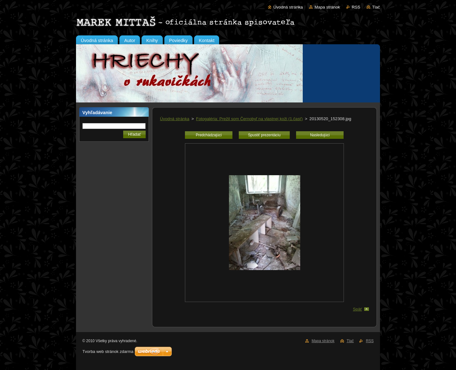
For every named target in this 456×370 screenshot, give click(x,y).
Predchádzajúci (209, 135)
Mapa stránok (327, 7)
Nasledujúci (320, 135)
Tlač (376, 7)
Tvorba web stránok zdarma (107, 351)
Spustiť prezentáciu (264, 135)
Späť (357, 309)
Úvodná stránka (288, 7)
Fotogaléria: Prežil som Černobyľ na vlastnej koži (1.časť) (249, 118)
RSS (356, 7)
